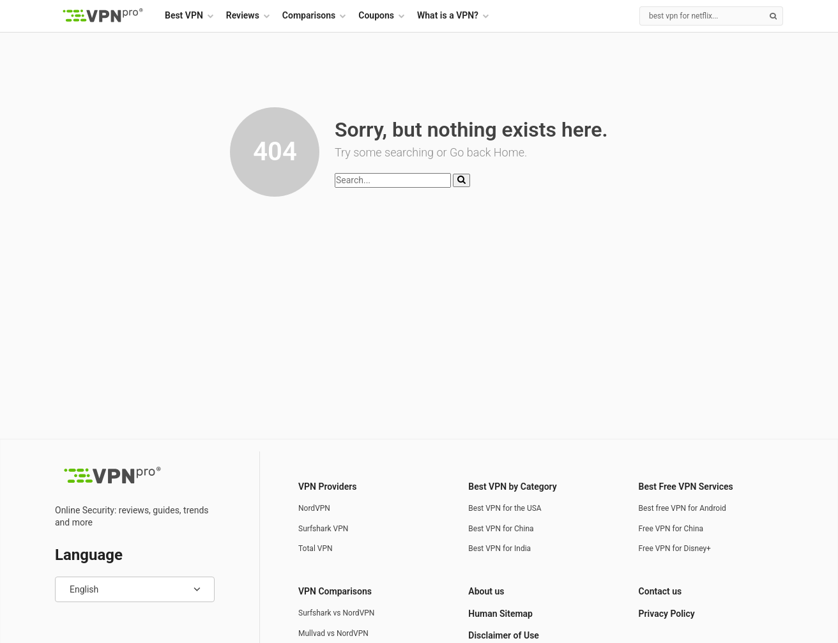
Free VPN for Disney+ (675, 548)
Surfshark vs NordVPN (336, 613)
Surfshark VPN (323, 528)
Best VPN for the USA (504, 508)
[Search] (711, 16)
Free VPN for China (671, 528)
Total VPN (315, 548)
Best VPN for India (499, 548)
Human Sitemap (500, 614)
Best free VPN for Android (682, 508)
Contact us (660, 591)
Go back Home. (488, 152)
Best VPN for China (500, 528)
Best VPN (184, 15)
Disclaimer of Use (503, 635)
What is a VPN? (447, 15)
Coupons (376, 15)
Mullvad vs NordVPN (333, 633)
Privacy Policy (667, 614)
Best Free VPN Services (686, 486)
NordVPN (314, 508)
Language (89, 555)
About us (486, 591)
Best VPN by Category (512, 486)
